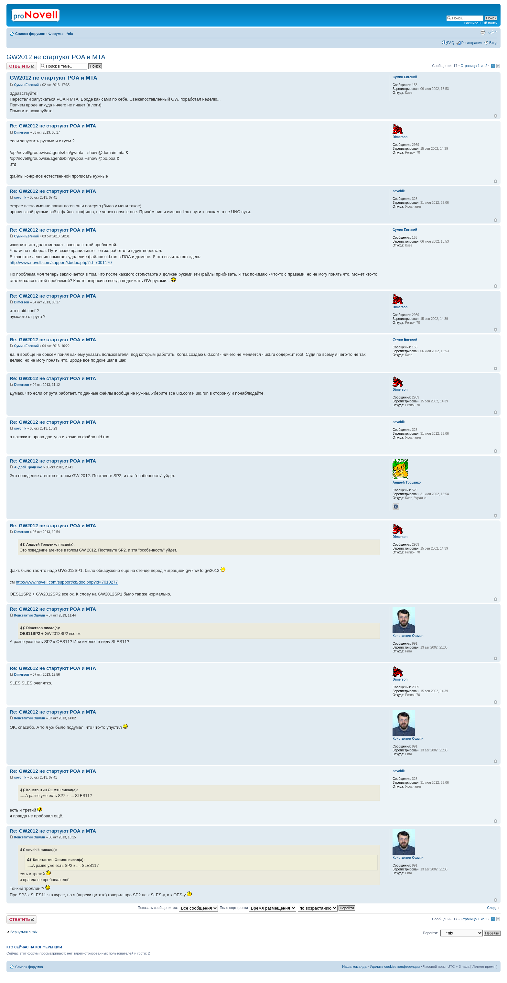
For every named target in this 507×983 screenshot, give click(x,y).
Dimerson (21, 132)
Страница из (474, 66)
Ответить (21, 66)
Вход (493, 43)
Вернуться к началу (495, 116)
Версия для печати (482, 32)
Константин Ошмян (29, 615)
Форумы (56, 34)
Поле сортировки (258, 908)
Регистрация (471, 43)
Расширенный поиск (480, 23)
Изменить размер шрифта (492, 32)
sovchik (20, 197)
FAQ (450, 43)
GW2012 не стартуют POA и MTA (55, 56)
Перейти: (430, 933)
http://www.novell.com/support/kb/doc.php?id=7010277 (67, 582)
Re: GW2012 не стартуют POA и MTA (53, 125)
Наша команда (354, 966)
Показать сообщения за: (178, 908)
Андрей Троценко (28, 467)
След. (492, 908)
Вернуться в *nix (24, 932)
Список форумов (30, 34)
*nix (70, 34)
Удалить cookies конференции (395, 966)
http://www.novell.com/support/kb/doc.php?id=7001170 (61, 262)
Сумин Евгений (26, 85)
